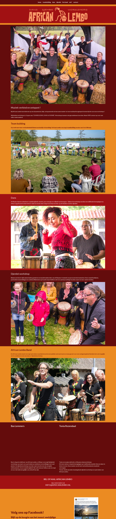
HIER (89, 115)
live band (65, 2)
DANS (45, 115)
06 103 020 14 (58, 483)
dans (53, 2)
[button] (18, 161)
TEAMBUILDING (38, 115)
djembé (58, 2)
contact (75, 2)
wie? (70, 2)
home (39, 2)
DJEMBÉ (51, 115)
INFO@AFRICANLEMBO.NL (58, 485)
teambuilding (47, 2)
